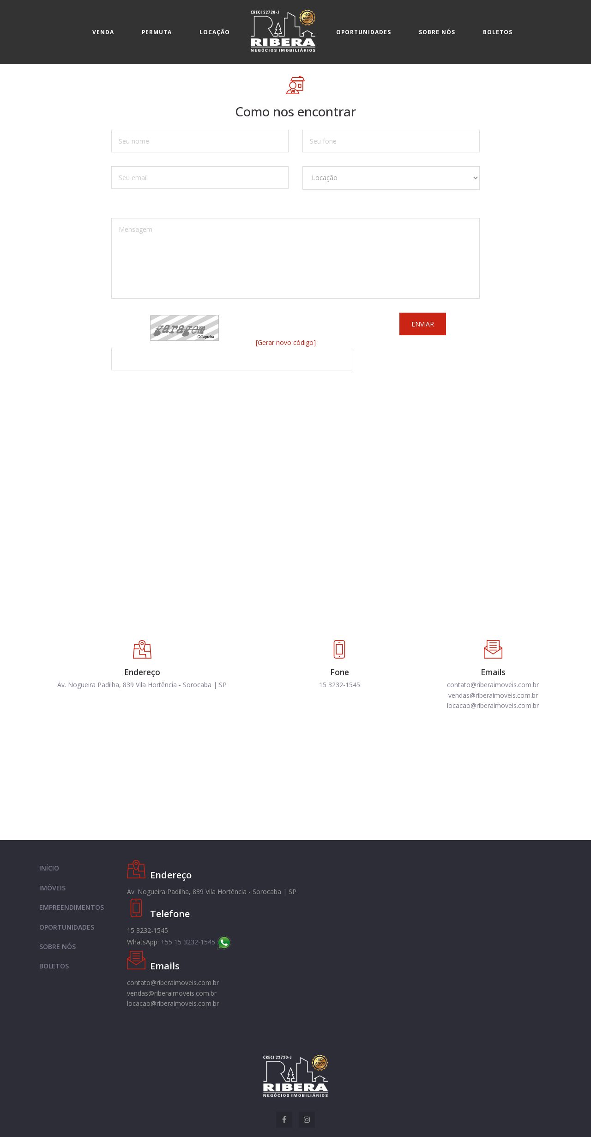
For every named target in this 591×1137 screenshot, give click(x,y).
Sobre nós (437, 32)
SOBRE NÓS (57, 946)
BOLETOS (54, 966)
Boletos (498, 32)
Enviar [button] (422, 324)
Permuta (157, 32)
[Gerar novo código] (286, 342)
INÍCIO (49, 868)
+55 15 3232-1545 (196, 941)
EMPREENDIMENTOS (71, 907)
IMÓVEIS (52, 887)
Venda (103, 32)
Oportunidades (363, 32)
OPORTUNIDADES (66, 927)
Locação (214, 32)
